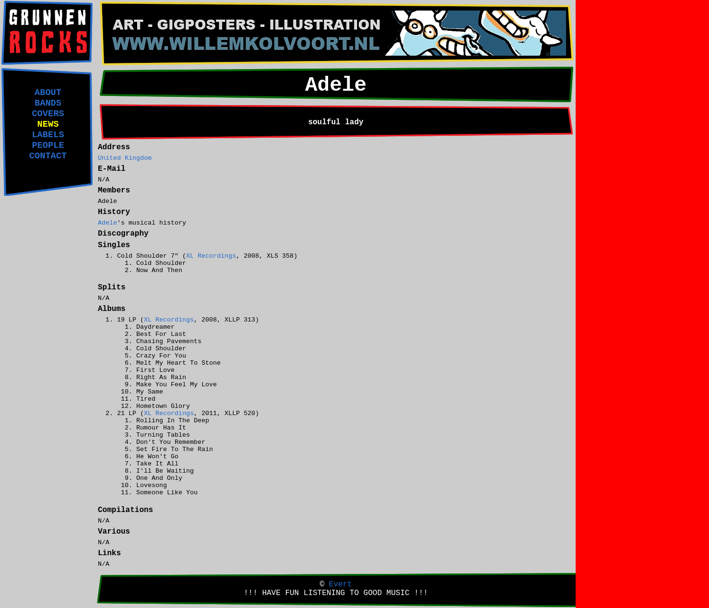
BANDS (48, 103)
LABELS (48, 135)
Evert (340, 584)
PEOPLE (48, 145)
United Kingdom (125, 158)
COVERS (48, 113)
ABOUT (48, 92)
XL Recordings (211, 256)
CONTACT (48, 156)
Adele (107, 223)
